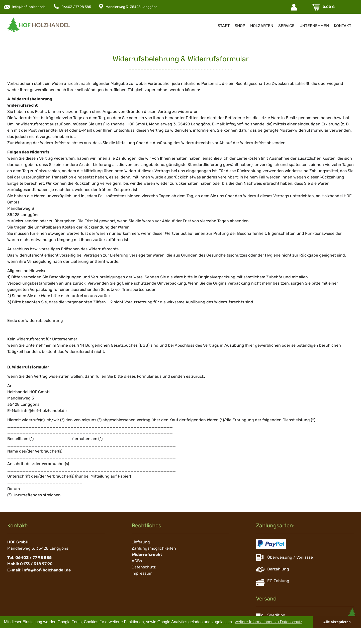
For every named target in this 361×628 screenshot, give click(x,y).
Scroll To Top (352, 615)
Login (294, 7)
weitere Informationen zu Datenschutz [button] (268, 622)
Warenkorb (316, 7)
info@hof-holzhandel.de (31, 7)
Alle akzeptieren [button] (337, 622)
